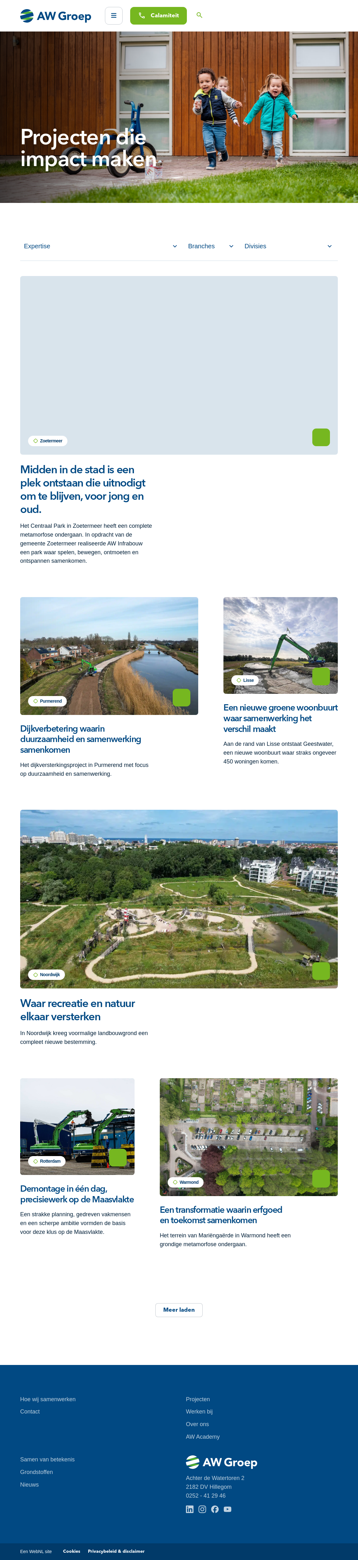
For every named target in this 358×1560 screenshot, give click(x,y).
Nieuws (29, 1485)
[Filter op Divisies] (288, 246)
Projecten (198, 1399)
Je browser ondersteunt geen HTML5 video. (179, 365)
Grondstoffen (36, 1472)
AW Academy (203, 1437)
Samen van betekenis (47, 1459)
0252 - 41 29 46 (206, 1496)
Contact (30, 1411)
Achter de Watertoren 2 (215, 1478)
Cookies (71, 1551)
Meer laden (179, 1310)
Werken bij (199, 1411)
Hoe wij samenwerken (48, 1399)
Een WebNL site (36, 1551)
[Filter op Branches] (210, 246)
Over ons (197, 1424)
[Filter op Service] (100, 246)
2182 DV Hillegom (209, 1487)
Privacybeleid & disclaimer (116, 1551)
